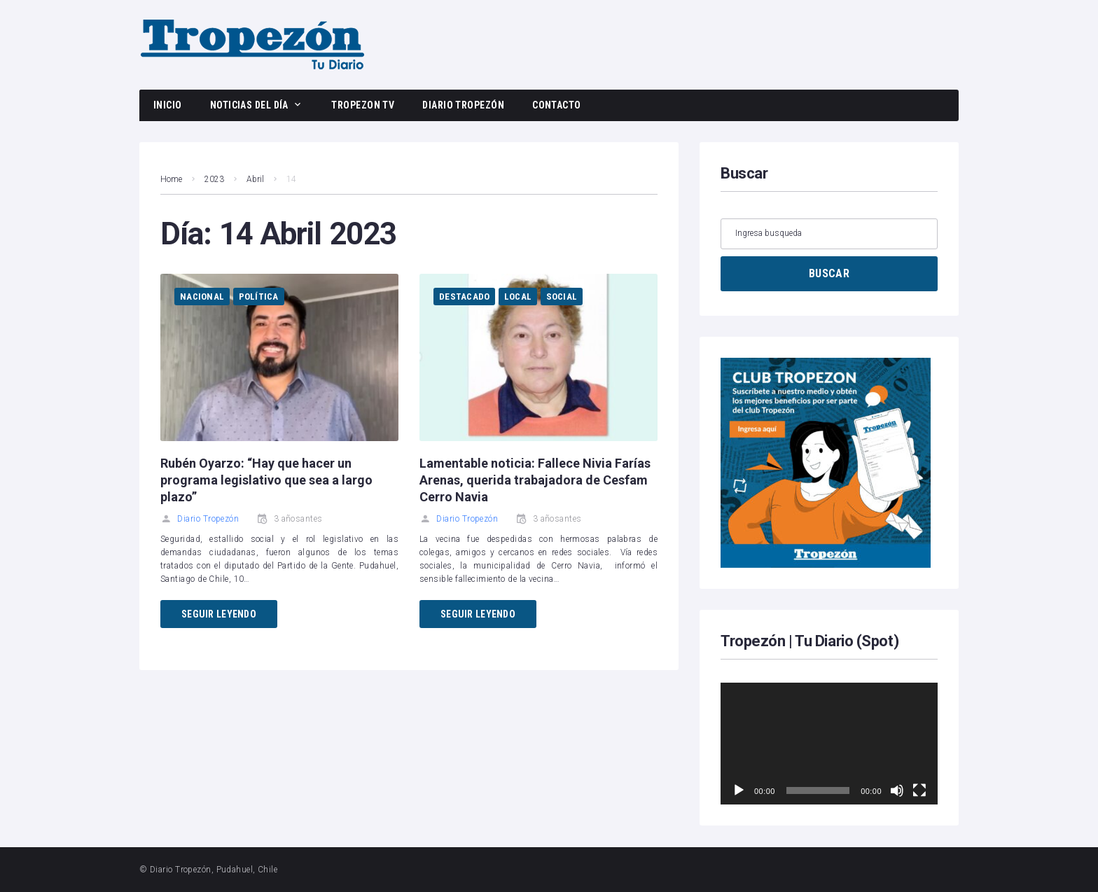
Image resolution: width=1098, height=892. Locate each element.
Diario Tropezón (463, 105)
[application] (829, 743)
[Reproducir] (739, 790)
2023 (214, 179)
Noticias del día (249, 105)
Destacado (464, 296)
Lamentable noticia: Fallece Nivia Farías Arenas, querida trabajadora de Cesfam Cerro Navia (535, 480)
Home (171, 179)
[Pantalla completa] (919, 790)
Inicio (167, 105)
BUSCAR (829, 273)
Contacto (556, 105)
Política (259, 296)
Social (562, 296)
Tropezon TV (362, 105)
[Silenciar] (897, 790)
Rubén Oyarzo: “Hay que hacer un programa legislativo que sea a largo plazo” (266, 480)
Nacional (202, 296)
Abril (255, 179)
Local (517, 296)
